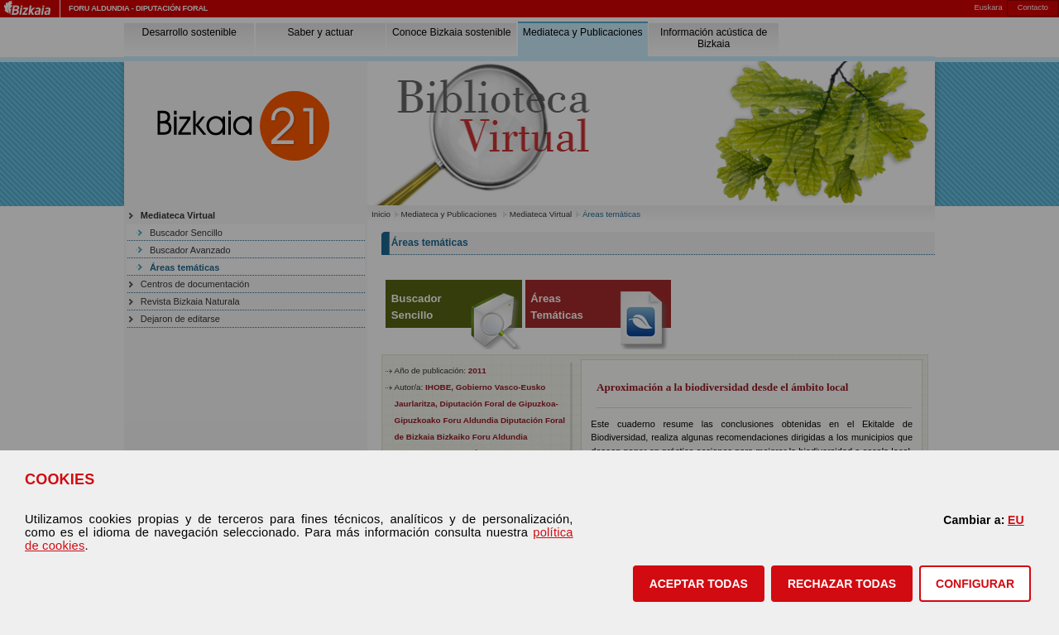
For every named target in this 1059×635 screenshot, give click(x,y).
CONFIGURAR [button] (975, 583)
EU (1016, 520)
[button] (698, 583)
